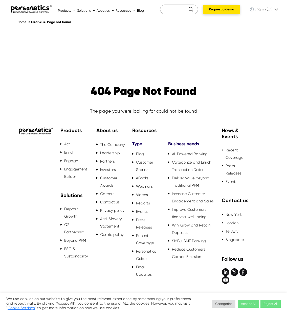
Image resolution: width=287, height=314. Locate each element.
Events (142, 211)
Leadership (110, 153)
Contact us (110, 202)
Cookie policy (112, 234)
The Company (112, 144)
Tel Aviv (232, 231)
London (232, 223)
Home (22, 22)
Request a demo (221, 9)
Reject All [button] (270, 304)
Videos (142, 195)
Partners (107, 161)
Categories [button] (223, 304)
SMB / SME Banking (189, 241)
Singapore (235, 239)
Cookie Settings (21, 308)
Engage (71, 161)
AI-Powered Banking (190, 154)
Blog (140, 10)
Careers (107, 193)
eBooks (142, 178)
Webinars (144, 186)
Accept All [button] (248, 304)
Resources (126, 10)
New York (234, 214)
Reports (143, 203)
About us (106, 10)
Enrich (69, 152)
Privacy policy (112, 210)
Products (67, 10)
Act (67, 144)
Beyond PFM (75, 240)
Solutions (86, 10)
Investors (108, 169)
